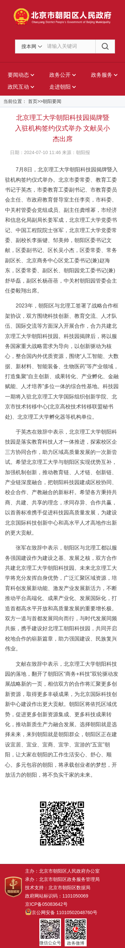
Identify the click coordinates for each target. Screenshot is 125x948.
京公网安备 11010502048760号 (61, 912)
